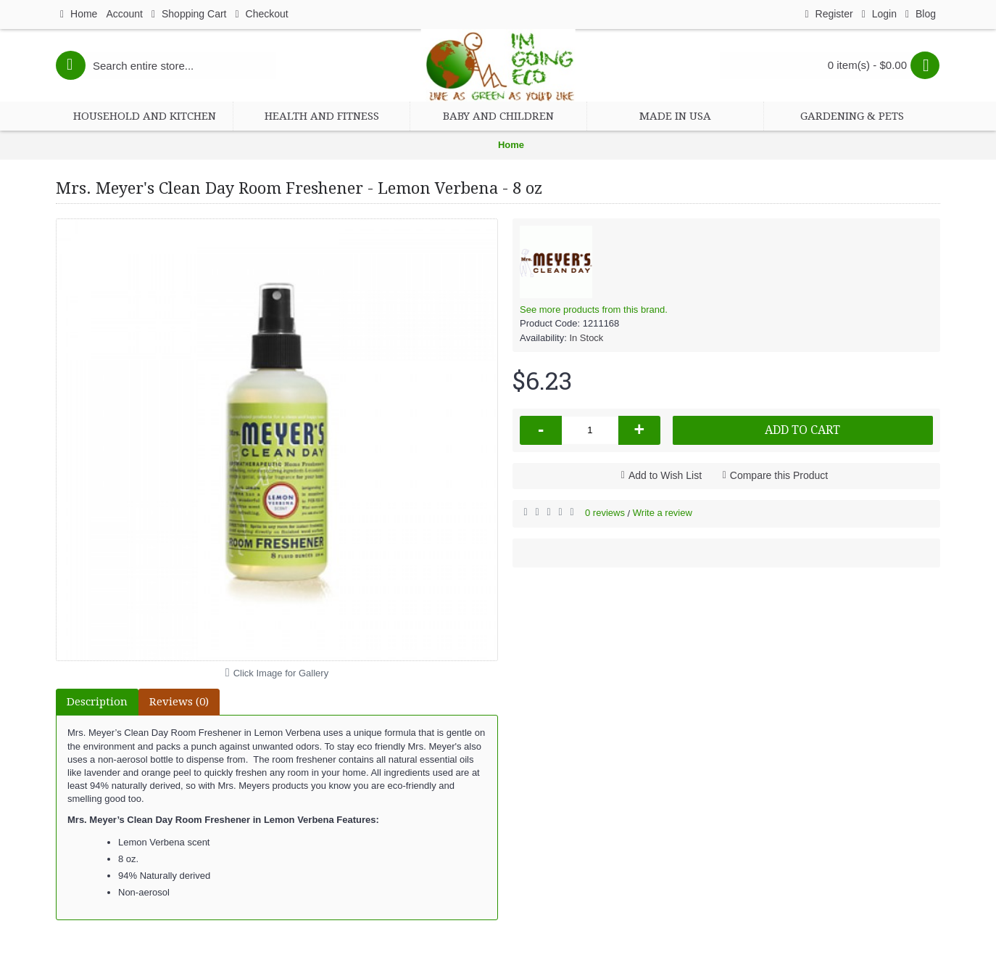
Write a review (662, 512)
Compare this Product (779, 475)
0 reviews (605, 512)
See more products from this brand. (594, 309)
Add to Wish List (665, 475)
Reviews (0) (179, 701)
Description (97, 701)
